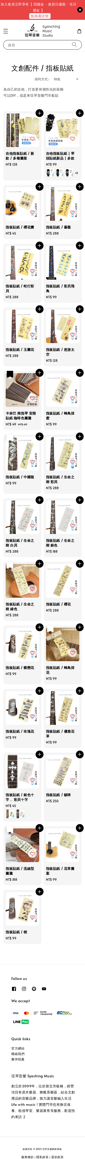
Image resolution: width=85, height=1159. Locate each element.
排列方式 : (42, 79)
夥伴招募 (17, 1059)
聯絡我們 (17, 1054)
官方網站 (17, 1048)
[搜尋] (74, 44)
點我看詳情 (40, 15)
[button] (6, 31)
